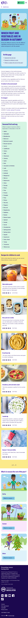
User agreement (5, 606)
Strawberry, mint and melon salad (14, 379)
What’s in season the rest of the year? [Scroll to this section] (13, 62)
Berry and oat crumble (14, 314)
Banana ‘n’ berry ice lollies (14, 445)
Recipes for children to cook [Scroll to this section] (11, 60)
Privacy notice (4, 609)
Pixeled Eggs (11, 615)
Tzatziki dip (14, 412)
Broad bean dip (14, 348)
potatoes (3, 118)
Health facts (6, 7)
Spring (14, 488)
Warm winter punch (14, 280)
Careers (3, 604)
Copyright (3, 607)
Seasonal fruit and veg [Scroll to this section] (9, 58)
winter (8, 110)
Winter (14, 547)
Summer (14, 518)
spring (12, 110)
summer (18, 110)
